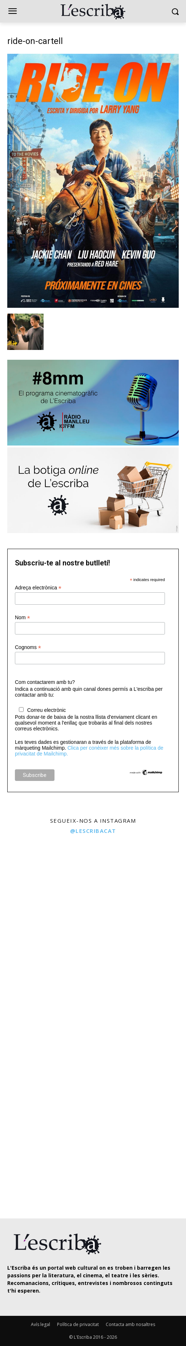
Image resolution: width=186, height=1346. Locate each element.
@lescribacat (93, 830)
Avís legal (40, 1324)
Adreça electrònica (38, 587)
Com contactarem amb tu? (45, 682)
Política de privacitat (78, 1324)
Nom (22, 617)
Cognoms (28, 647)
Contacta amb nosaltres (130, 1324)
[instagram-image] (45, 884)
